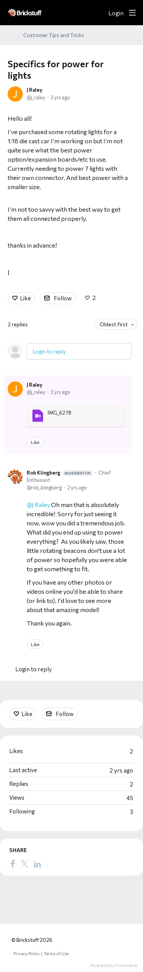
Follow (63, 298)
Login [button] (116, 12)
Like (25, 298)
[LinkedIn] (37, 863)
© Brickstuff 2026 (31, 940)
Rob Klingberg (60, 473)
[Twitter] (24, 863)
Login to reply (49, 351)
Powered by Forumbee (113, 965)
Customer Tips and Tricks (53, 35)
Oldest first (114, 324)
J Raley (34, 90)
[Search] (99, 12)
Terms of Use (56, 953)
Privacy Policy (26, 953)
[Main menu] (132, 12)
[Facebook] (12, 863)
